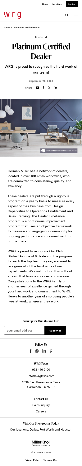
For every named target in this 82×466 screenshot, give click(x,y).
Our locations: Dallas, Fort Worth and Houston (41, 429)
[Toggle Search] (66, 15)
